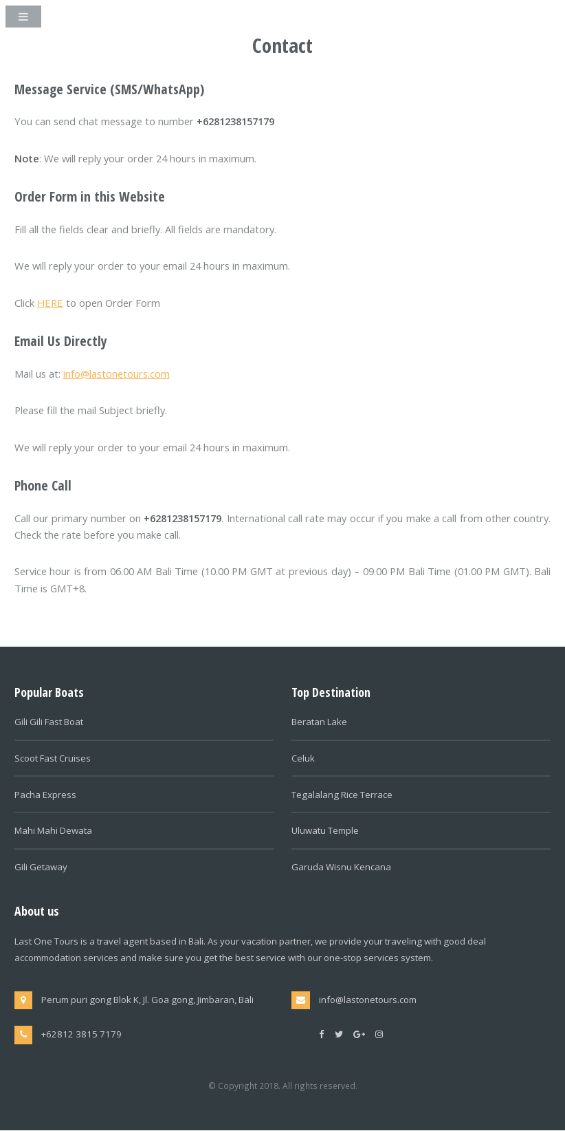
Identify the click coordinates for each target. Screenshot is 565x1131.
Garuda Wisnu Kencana (341, 867)
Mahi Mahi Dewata (53, 830)
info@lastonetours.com (116, 373)
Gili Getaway (40, 867)
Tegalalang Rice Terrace (341, 794)
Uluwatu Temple (325, 830)
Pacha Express (45, 794)
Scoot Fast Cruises (52, 758)
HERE (50, 303)
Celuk (303, 758)
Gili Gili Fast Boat (48, 721)
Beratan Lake (319, 721)
